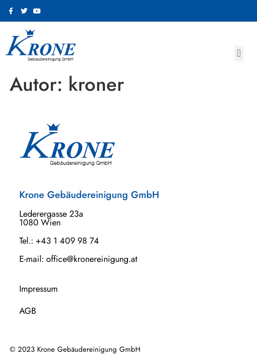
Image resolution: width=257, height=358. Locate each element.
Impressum (38, 289)
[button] (239, 54)
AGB (27, 311)
